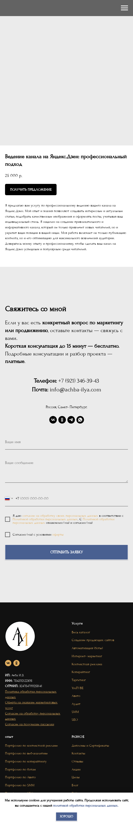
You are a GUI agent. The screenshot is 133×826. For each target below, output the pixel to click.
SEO (75, 719)
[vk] (53, 420)
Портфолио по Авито (20, 777)
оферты (58, 534)
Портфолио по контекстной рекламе (31, 745)
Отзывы (77, 761)
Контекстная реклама (87, 664)
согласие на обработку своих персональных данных (60, 516)
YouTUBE (77, 688)
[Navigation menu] (124, 8)
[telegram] (71, 420)
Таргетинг (79, 680)
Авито (76, 696)
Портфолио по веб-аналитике (26, 753)
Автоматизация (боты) (87, 648)
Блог (75, 785)
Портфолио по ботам (20, 769)
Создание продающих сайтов (93, 640)
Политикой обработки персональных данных (45, 519)
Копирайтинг (81, 672)
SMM (75, 712)
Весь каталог (81, 632)
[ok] (62, 420)
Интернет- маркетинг (87, 656)
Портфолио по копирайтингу (26, 761)
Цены (76, 777)
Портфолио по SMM (19, 785)
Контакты (78, 753)
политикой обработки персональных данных (85, 805)
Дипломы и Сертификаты (90, 745)
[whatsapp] (80, 420)
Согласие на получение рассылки (29, 724)
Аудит (76, 704)
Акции (76, 769)
